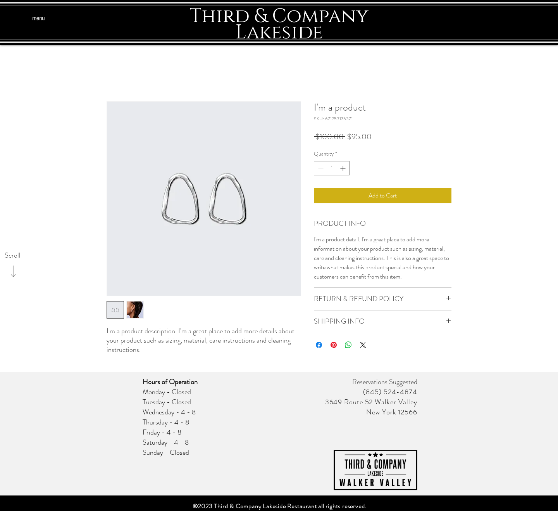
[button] (38, 18)
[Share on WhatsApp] (348, 345)
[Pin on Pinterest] (333, 345)
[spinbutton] (332, 168)
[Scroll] (12, 255)
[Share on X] (363, 345)
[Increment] (343, 168)
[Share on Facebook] (319, 345)
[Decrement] (320, 168)
